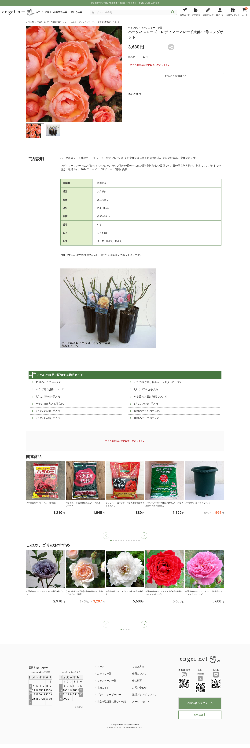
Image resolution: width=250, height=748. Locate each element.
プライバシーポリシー (109, 694)
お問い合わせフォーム (200, 703)
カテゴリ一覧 (104, 673)
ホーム (100, 666)
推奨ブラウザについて (144, 694)
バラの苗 (30, 22)
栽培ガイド (103, 687)
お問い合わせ (139, 687)
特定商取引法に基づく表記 (111, 701)
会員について (139, 673)
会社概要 (137, 680)
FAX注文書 (200, 714)
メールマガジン (140, 701)
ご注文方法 (138, 666)
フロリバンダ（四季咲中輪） (49, 22)
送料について (135, 94)
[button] (144, 535)
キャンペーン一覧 (106, 680)
